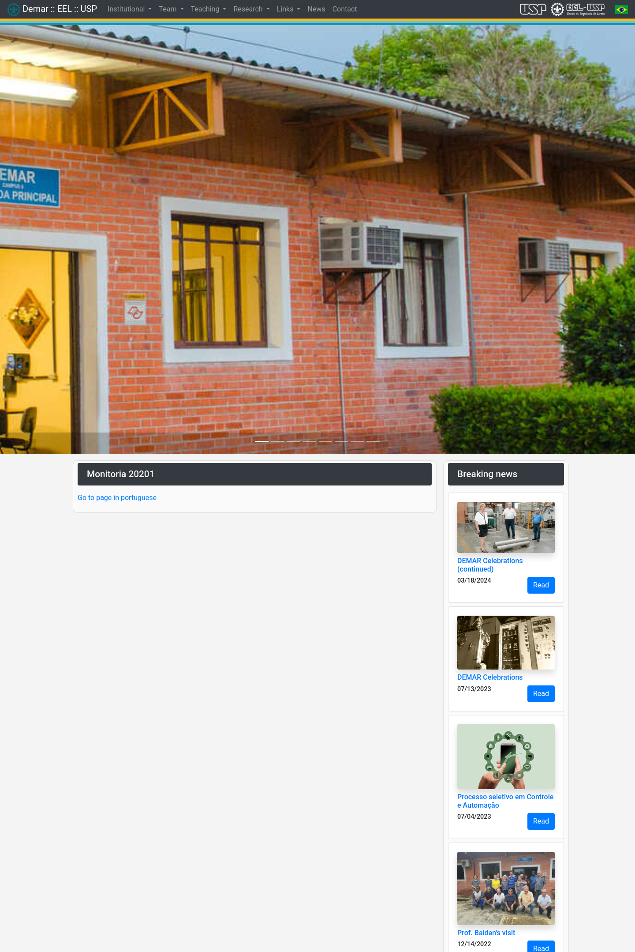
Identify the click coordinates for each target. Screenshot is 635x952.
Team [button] (168, 9)
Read (541, 585)
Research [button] (248, 9)
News (316, 9)
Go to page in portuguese (117, 497)
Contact (344, 9)
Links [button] (286, 9)
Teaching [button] (206, 9)
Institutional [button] (127, 9)
